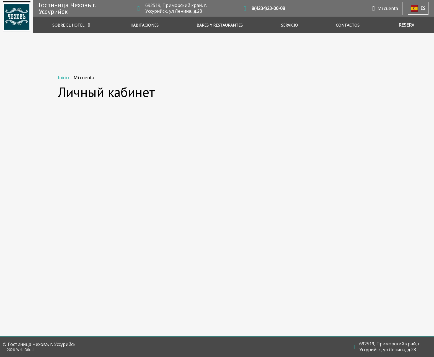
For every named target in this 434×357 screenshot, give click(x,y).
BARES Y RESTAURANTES (220, 25)
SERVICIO (289, 25)
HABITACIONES (144, 25)
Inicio (64, 78)
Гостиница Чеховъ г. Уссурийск (67, 8)
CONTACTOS (348, 25)
